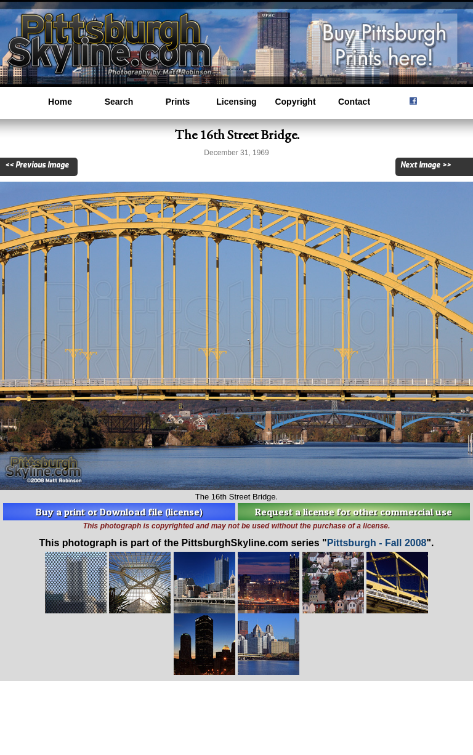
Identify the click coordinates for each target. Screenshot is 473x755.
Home (60, 102)
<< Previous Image (37, 165)
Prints (178, 102)
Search (119, 102)
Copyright (295, 102)
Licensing (236, 102)
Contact (354, 102)
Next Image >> (425, 165)
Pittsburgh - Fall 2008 (377, 543)
